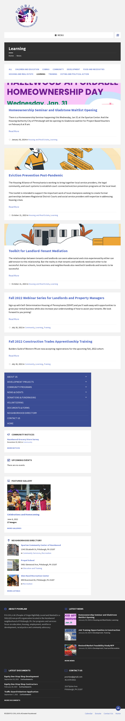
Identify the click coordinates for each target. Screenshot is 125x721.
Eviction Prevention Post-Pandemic (36, 175)
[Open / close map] (118, 35)
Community (58, 69)
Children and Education (27, 69)
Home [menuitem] (118, 713)
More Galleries (14, 528)
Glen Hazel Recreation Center (35, 575)
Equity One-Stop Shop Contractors (21, 684)
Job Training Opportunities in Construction (99, 630)
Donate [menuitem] (98, 713)
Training (52, 74)
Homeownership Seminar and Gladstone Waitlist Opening (53, 110)
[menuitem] (47, 376)
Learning (53, 139)
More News (70, 661)
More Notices (13, 448)
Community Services (32, 553)
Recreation (46, 553)
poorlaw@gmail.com (73, 676)
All (10, 69)
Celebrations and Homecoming (23, 514)
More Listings (13, 591)
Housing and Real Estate (21, 74)
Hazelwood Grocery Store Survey (23, 439)
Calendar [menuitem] (89, 713)
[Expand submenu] (86, 377)
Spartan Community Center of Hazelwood (41, 545)
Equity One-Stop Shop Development (21, 676)
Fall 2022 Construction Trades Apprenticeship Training (50, 341)
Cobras (45, 69)
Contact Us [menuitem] (108, 713)
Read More (14, 131)
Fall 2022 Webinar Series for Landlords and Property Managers (56, 298)
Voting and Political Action (74, 74)
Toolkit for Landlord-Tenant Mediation (38, 251)
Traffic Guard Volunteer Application (21, 691)
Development (73, 69)
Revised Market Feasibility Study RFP (96, 645)
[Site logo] (26, 26)
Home (11, 55)
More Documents (12, 700)
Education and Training (32, 568)
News (19, 55)
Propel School (27, 560)
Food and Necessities (93, 69)
